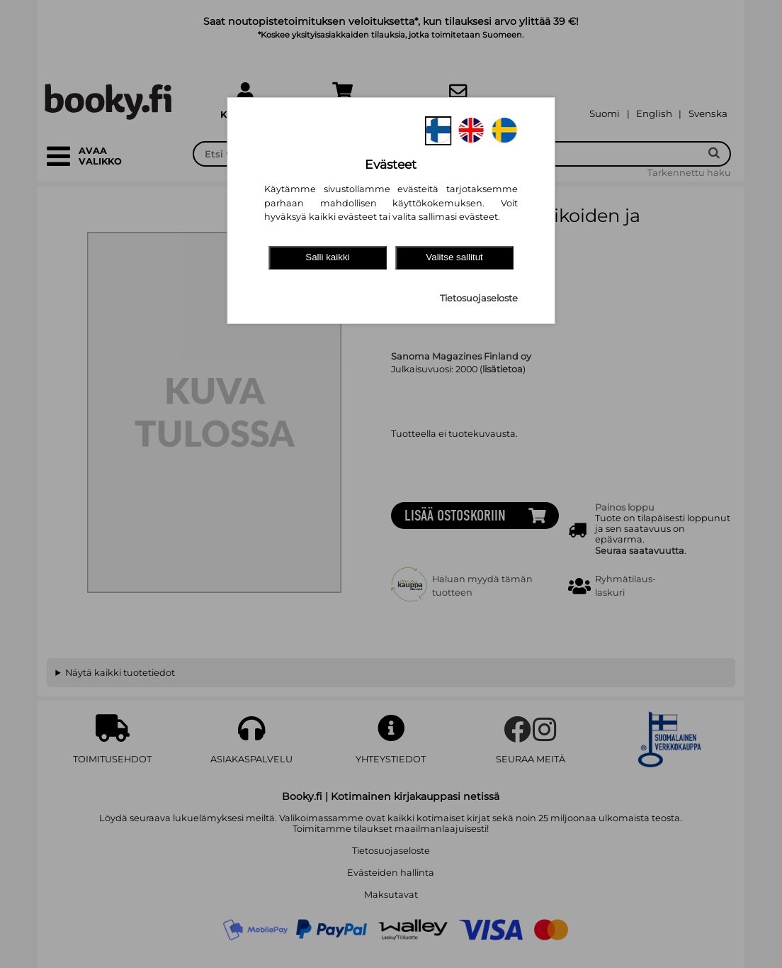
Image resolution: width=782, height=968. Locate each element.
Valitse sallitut (454, 257)
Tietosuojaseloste (479, 298)
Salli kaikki (327, 257)
